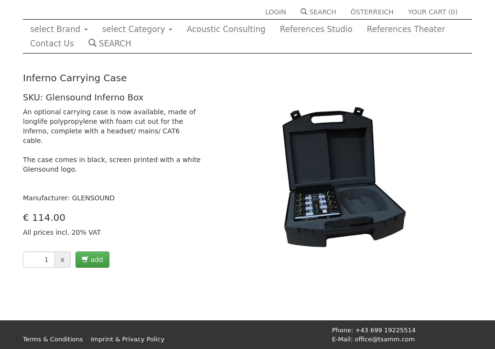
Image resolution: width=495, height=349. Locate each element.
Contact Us (52, 43)
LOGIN (275, 12)
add (92, 259)
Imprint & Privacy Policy (127, 339)
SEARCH (318, 12)
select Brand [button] (59, 29)
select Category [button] (137, 29)
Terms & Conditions (53, 339)
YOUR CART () (433, 12)
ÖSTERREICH (372, 12)
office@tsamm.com (385, 339)
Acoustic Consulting (226, 29)
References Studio (316, 29)
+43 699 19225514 (385, 330)
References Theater (406, 29)
